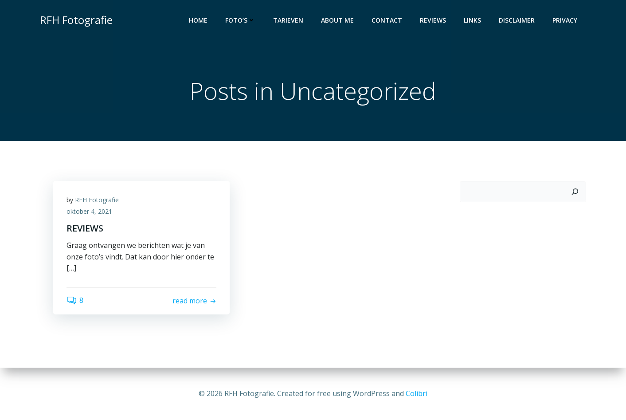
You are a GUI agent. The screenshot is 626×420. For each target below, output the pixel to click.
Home (198, 20)
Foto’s (240, 20)
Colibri (416, 393)
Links (472, 20)
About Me (337, 20)
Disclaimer (517, 20)
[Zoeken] (575, 191)
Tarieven (288, 20)
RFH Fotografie (97, 200)
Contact (387, 20)
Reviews (433, 20)
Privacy (564, 20)
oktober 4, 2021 (89, 211)
